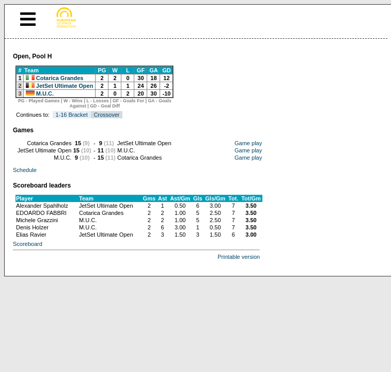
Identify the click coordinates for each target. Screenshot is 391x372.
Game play (248, 143)
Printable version (238, 257)
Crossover (106, 115)
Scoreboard (27, 244)
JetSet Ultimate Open (64, 86)
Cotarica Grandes (60, 78)
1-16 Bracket (71, 115)
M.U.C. (45, 93)
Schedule (25, 170)
